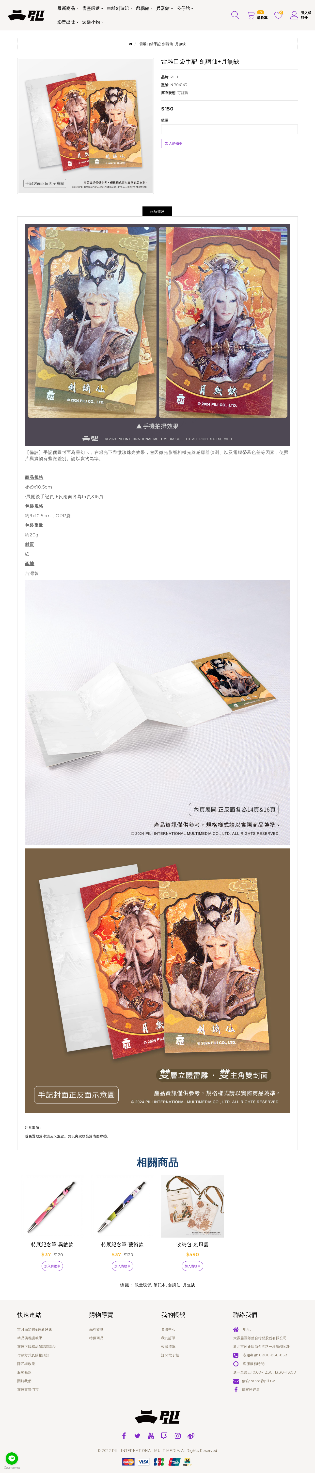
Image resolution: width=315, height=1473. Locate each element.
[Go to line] (12, 1458)
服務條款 (24, 1372)
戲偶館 (142, 8)
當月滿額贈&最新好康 (34, 1329)
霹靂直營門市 (28, 1389)
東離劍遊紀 (118, 8)
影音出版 (66, 22)
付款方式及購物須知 (33, 1355)
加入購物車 (173, 143)
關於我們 (24, 1381)
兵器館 (163, 8)
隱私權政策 (26, 1364)
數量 (164, 120)
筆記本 (160, 1285)
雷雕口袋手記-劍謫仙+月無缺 (163, 44)
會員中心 (168, 1329)
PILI (174, 77)
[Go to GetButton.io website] (12, 1468)
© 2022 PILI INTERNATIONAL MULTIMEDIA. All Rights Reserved (157, 1450)
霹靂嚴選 (91, 8)
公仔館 (183, 8)
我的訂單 (168, 1338)
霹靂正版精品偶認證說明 (37, 1346)
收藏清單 (168, 1346)
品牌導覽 (96, 1329)
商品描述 (157, 211)
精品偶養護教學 (29, 1338)
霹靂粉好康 (251, 1389)
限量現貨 (143, 1285)
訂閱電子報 (170, 1355)
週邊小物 (91, 22)
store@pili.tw (263, 1381)
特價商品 (96, 1338)
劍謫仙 (174, 1285)
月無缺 (189, 1285)
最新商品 (66, 8)
